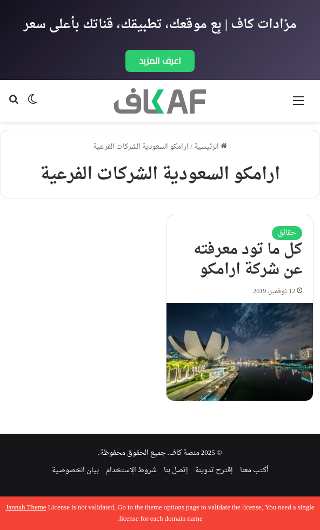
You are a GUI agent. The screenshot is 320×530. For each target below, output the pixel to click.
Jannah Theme (25, 507)
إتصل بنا (176, 470)
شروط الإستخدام (131, 470)
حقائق (287, 233)
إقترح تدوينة (214, 470)
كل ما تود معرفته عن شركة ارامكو (248, 260)
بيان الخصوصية (75, 470)
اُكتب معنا (254, 470)
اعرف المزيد (160, 60)
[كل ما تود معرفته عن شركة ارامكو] (239, 351)
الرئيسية (210, 147)
